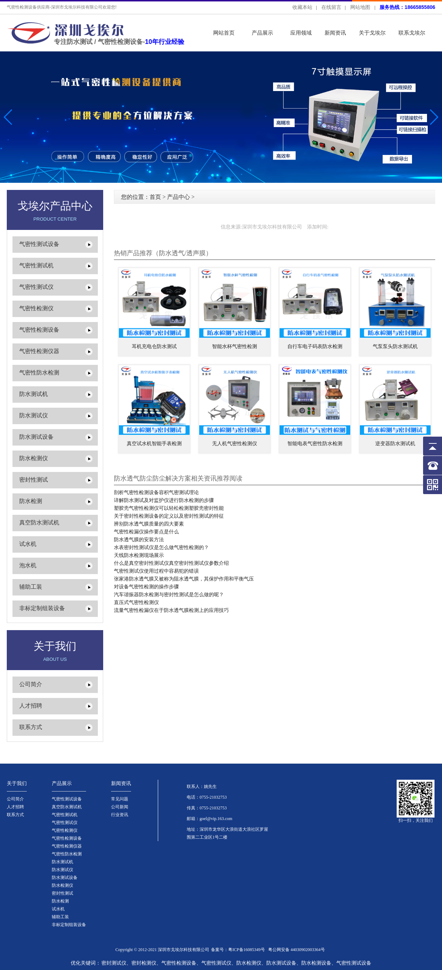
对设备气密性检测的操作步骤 (146, 586)
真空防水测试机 (39, 522)
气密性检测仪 (36, 308)
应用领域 (301, 33)
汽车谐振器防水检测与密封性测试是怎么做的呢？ (169, 594)
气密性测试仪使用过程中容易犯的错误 (156, 571)
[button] (433, 117)
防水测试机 (33, 394)
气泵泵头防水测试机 (395, 346)
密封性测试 (33, 480)
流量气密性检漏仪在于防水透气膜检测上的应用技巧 (171, 610)
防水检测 (30, 501)
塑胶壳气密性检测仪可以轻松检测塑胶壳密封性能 (169, 508)
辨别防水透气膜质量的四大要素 (149, 524)
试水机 (27, 544)
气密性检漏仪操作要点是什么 (146, 531)
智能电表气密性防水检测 (314, 443)
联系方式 (30, 727)
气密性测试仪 (36, 287)
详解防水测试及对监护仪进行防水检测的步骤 (164, 500)
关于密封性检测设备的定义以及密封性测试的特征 (169, 516)
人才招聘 (30, 706)
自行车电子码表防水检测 (314, 346)
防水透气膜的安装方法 (139, 539)
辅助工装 (30, 587)
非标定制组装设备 (42, 608)
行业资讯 (119, 814)
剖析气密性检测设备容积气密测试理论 (156, 492)
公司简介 (30, 684)
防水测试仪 (33, 415)
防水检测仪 (33, 458)
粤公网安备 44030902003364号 (296, 949)
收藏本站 (302, 7)
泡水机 (27, 565)
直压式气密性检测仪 (136, 602)
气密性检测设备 (39, 330)
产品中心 (178, 197)
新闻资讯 (335, 33)
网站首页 (224, 33)
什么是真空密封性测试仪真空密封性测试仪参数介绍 (171, 563)
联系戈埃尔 (411, 33)
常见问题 (119, 798)
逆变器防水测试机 (395, 443)
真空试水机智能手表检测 (154, 443)
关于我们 (17, 783)
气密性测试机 (36, 265)
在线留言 (331, 7)
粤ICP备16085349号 (246, 949)
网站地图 (360, 7)
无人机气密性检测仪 (234, 443)
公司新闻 (119, 806)
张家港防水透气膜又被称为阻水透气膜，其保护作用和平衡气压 (184, 579)
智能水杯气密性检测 (234, 346)
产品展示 (262, 33)
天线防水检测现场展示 (139, 555)
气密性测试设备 (39, 244)
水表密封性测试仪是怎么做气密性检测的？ (161, 547)
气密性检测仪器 (39, 351)
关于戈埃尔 (372, 33)
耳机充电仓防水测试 (154, 346)
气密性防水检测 (39, 373)
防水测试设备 (36, 437)
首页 (155, 197)
